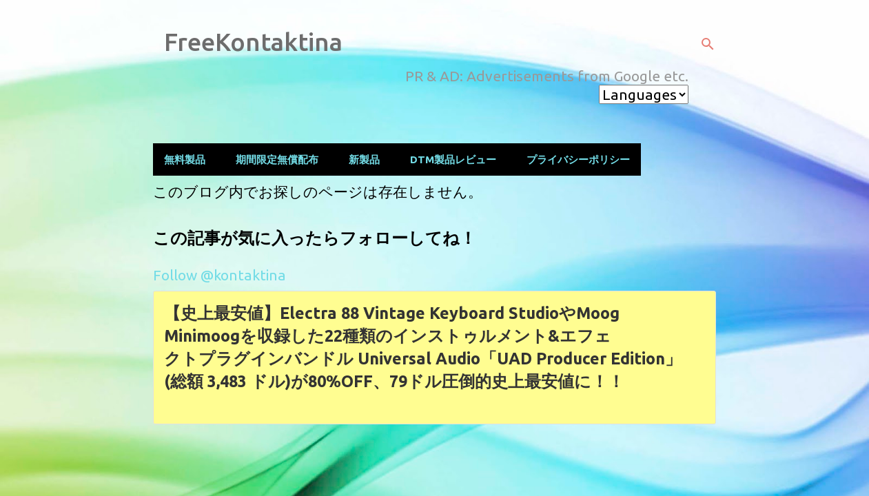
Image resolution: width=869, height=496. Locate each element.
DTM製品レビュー (453, 159)
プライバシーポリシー (578, 159)
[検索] (707, 44)
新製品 (364, 159)
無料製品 (184, 159)
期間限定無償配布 (277, 159)
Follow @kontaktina (219, 275)
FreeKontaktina (253, 42)
